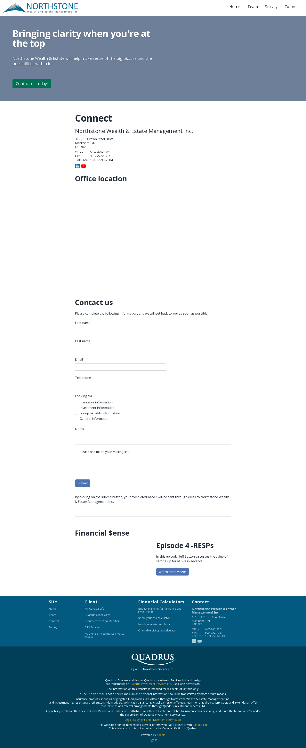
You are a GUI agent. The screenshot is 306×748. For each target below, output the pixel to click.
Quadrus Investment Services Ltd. (150, 684)
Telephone (83, 378)
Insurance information (96, 402)
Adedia (161, 735)
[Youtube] (83, 166)
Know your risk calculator (159, 618)
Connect (292, 6)
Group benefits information (100, 413)
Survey (271, 6)
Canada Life (200, 725)
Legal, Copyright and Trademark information (153, 719)
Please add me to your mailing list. (104, 452)
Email (79, 359)
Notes (79, 429)
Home (234, 6)
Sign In (153, 740)
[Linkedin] (77, 166)
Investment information (97, 408)
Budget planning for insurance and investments (159, 610)
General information (94, 418)
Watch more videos (174, 572)
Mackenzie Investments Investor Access (105, 635)
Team (252, 6)
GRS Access (97, 627)
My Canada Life (99, 608)
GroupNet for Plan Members (107, 621)
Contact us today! (32, 83)
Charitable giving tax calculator (162, 630)
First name (82, 323)
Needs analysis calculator (159, 624)
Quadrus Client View (102, 614)
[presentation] (104, 467)
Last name (82, 341)
